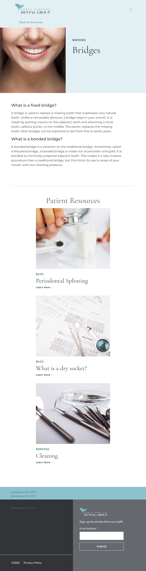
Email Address (89, 528)
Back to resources (30, 22)
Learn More (43, 287)
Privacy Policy (33, 562)
